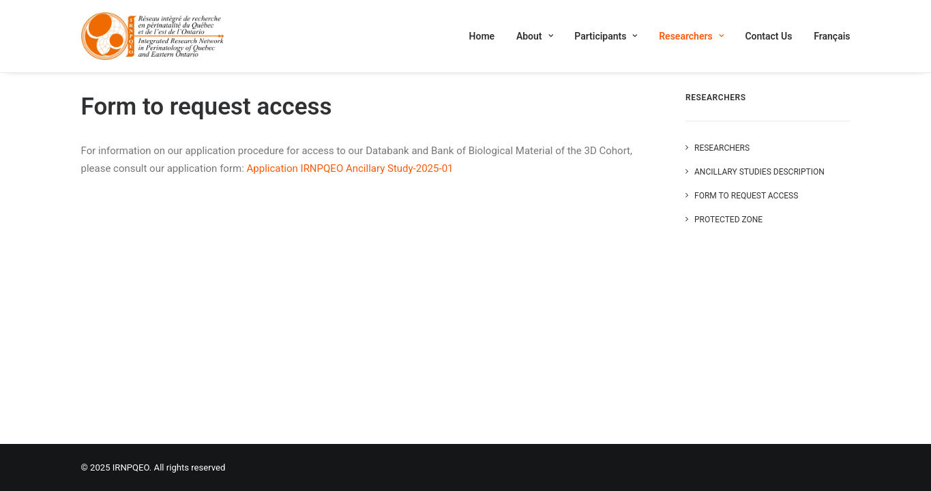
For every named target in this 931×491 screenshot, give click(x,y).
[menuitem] (487, 36)
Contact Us (768, 36)
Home (482, 36)
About (534, 36)
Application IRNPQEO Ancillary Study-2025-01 (350, 168)
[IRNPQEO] (152, 36)
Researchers (691, 36)
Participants (605, 36)
